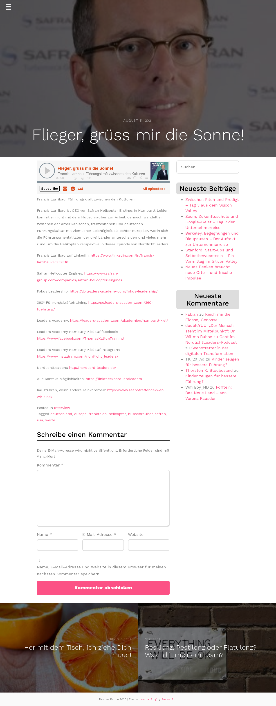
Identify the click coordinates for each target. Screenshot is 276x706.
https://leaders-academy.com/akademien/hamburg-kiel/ (119, 320)
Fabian (191, 314)
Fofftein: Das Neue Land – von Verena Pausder (208, 393)
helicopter (117, 414)
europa (80, 414)
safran (160, 414)
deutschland (61, 414)
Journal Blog (148, 699)
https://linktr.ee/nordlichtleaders (114, 379)
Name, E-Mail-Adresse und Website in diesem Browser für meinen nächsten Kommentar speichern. (101, 570)
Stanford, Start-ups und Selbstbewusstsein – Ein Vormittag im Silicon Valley (211, 256)
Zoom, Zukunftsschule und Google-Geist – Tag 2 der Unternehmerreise (211, 222)
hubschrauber (140, 414)
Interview (62, 408)
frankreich (98, 414)
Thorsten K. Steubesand (209, 370)
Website (136, 534)
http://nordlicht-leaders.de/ (92, 367)
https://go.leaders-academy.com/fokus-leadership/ (114, 291)
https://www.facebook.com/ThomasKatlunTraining (80, 338)
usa (40, 420)
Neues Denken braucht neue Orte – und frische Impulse (208, 272)
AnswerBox (169, 699)
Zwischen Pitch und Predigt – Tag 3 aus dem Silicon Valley (212, 205)
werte (50, 420)
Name (44, 534)
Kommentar (50, 465)
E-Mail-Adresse (99, 534)
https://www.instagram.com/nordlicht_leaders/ (77, 356)
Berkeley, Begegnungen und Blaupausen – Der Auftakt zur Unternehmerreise (212, 239)
